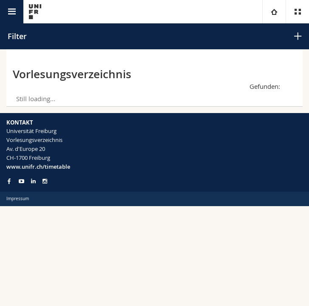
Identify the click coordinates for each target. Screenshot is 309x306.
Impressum (17, 198)
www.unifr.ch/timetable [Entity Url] (38, 166)
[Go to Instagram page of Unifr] (45, 181)
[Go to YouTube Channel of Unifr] (21, 181)
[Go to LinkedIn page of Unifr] (33, 181)
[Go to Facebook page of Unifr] (9, 181)
